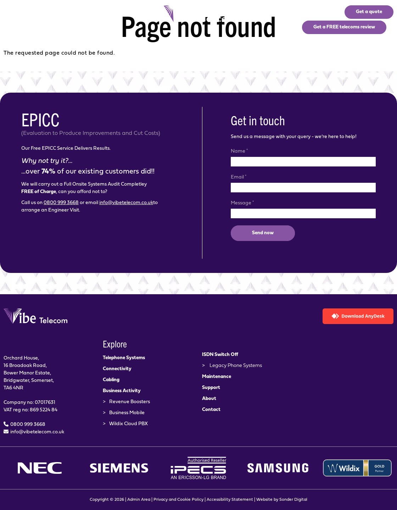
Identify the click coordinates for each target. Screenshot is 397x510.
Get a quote (369, 12)
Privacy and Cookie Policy (178, 500)
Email (238, 177)
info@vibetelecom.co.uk (126, 202)
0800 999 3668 (61, 202)
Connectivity (117, 369)
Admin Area (138, 500)
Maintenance (216, 376)
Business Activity (122, 391)
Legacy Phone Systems (235, 365)
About (209, 398)
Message (242, 202)
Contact (211, 409)
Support (211, 387)
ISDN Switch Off (220, 354)
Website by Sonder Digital (281, 500)
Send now (263, 233)
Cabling (111, 380)
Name (239, 151)
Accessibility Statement (230, 500)
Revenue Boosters (129, 402)
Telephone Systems (124, 358)
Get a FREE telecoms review (344, 27)
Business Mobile (127, 413)
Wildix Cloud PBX (128, 424)
